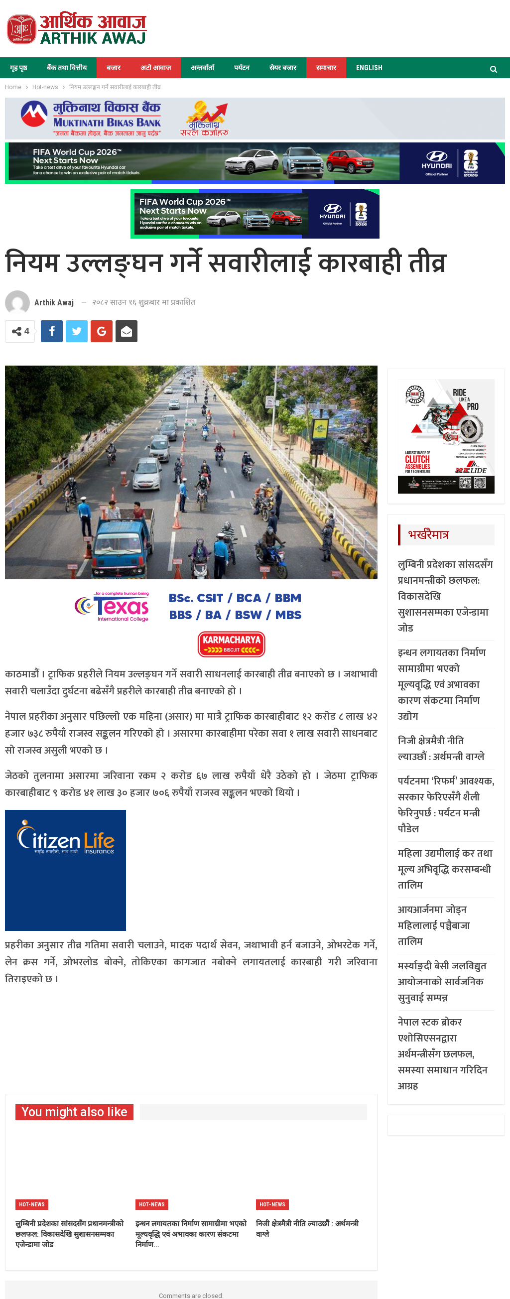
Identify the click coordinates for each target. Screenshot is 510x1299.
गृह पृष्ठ (18, 68)
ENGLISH (369, 68)
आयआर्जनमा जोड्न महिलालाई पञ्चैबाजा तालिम (434, 926)
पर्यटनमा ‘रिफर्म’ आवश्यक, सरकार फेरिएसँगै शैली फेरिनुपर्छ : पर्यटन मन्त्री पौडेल (446, 805)
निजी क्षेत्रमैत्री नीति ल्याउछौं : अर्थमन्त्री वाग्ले (441, 749)
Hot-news (32, 1204)
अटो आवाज (155, 68)
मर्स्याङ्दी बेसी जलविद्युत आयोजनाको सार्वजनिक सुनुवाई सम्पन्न (442, 982)
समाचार (326, 68)
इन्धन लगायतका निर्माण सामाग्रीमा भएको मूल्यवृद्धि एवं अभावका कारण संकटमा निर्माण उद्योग (442, 685)
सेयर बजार (282, 68)
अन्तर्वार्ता (202, 68)
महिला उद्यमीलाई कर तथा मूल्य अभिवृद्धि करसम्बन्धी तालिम (445, 869)
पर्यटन (242, 68)
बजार (114, 68)
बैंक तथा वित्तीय (67, 68)
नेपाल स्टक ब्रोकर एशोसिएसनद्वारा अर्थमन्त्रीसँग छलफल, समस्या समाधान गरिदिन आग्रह (443, 1054)
